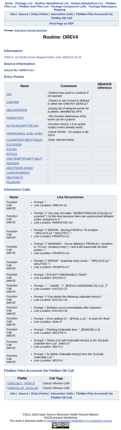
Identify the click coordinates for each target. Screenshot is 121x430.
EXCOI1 (11, 149)
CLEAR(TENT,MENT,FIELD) (24, 139)
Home (9, 3)
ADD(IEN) (12, 163)
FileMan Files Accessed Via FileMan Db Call (39, 371)
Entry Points (39, 14)
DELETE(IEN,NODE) (19, 168)
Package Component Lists (68, 6)
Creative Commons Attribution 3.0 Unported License (79, 420)
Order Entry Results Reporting (31, 30)
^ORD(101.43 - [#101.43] (22, 388)
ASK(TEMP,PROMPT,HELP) (24, 158)
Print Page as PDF (61, 23)
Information (13, 51)
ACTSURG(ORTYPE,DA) (22, 125)
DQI (9, 94)
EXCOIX (11, 153)
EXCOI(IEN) (14, 144)
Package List (23, 3)
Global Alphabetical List (87, 3)
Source (23, 14)
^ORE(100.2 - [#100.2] (20, 383)
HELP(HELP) (14, 177)
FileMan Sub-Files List (34, 6)
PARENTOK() (15, 117)
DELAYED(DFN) (16, 110)
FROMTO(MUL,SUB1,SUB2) (24, 133)
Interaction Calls (62, 14)
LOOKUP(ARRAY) (18, 172)
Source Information (19, 64)
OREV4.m (26, 70)
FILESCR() (13, 182)
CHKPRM (12, 102)
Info (12, 14)
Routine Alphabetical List (52, 3)
